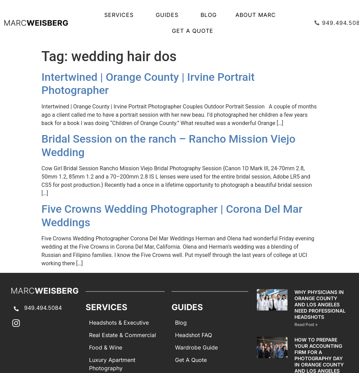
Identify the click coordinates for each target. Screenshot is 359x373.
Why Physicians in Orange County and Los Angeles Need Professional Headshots (320, 304)
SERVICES (120, 14)
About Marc (255, 14)
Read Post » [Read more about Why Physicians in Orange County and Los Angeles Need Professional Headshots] (306, 324)
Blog (209, 14)
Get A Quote (192, 30)
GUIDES (169, 14)
